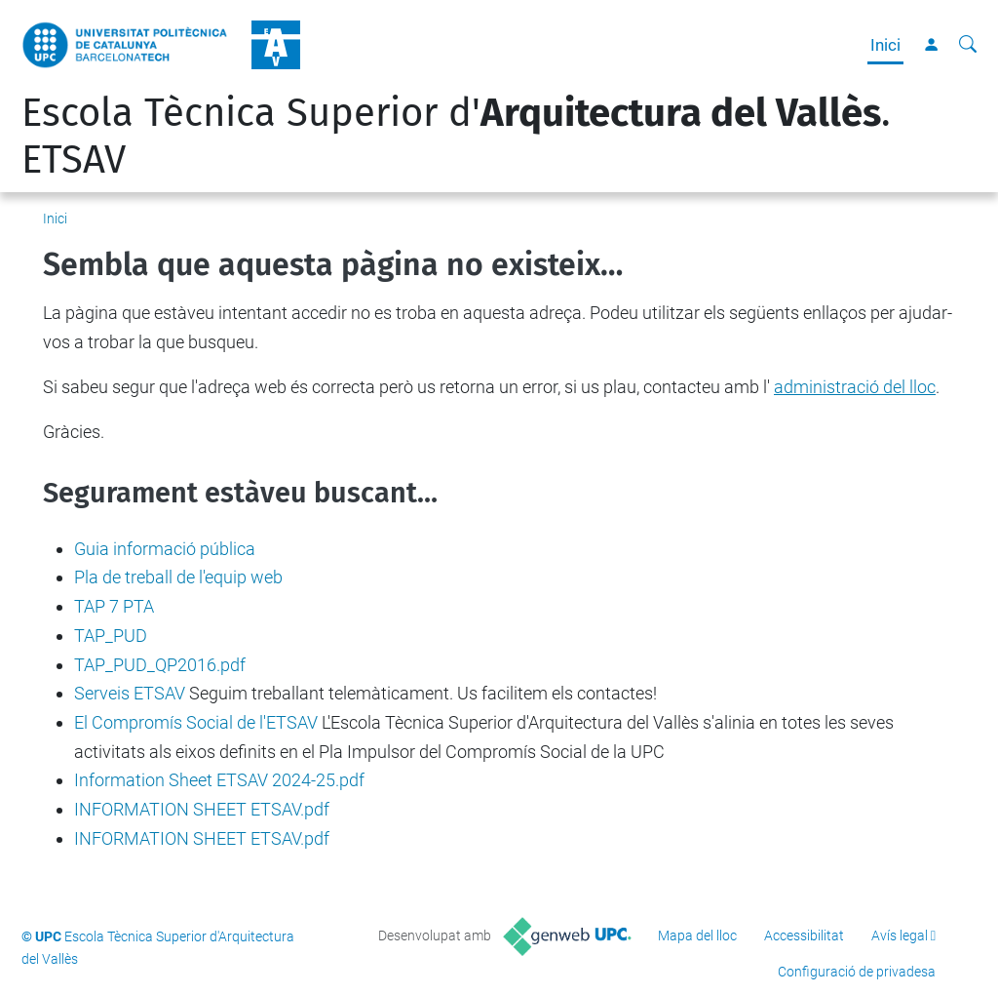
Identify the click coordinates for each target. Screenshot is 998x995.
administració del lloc (855, 387)
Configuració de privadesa (857, 971)
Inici (885, 45)
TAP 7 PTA (114, 606)
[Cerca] (968, 45)
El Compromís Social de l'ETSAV (196, 722)
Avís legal (899, 935)
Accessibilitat (804, 935)
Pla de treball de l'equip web (178, 577)
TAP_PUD (110, 635)
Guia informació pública (164, 548)
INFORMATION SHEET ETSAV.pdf (201, 809)
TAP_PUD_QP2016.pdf (160, 665)
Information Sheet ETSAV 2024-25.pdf (219, 780)
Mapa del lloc (697, 935)
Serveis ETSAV (129, 693)
